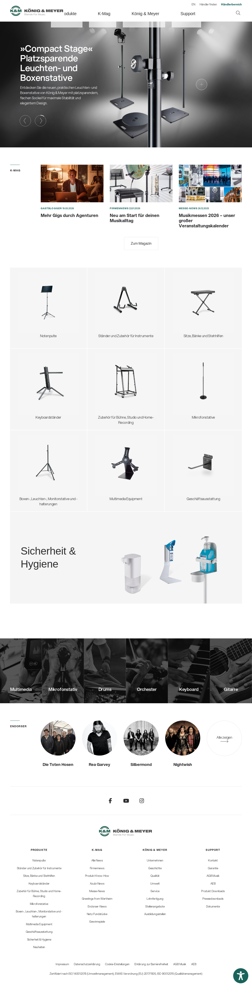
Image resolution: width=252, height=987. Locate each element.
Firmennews (119, 208)
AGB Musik (179, 964)
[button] (240, 975)
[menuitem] (91, 10)
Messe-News (188, 208)
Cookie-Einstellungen (117, 964)
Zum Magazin (141, 243)
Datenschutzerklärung (87, 964)
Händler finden (208, 4)
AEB (193, 964)
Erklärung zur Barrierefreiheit (151, 964)
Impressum (62, 964)
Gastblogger (51, 208)
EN (193, 4)
